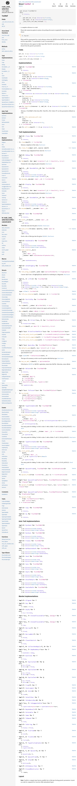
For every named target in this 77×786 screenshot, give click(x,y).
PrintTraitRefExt (34, 331)
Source (21, 6)
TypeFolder (28, 434)
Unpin (27, 572)
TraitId (47, 18)
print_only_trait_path (29, 334)
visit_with (25, 451)
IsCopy (52, 616)
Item (45, 93)
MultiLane (26, 763)
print (23, 326)
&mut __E (44, 208)
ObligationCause (34, 395)
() (45, 21)
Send (27, 556)
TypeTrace (26, 400)
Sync (27, 564)
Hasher (26, 223)
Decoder (26, 173)
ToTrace (31, 390)
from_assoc (28, 96)
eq (22, 305)
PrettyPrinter (27, 323)
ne (22, 311)
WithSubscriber (31, 766)
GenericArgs (48, 19)
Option (47, 272)
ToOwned (28, 718)
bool (50, 305)
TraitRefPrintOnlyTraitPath (55, 334)
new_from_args (29, 73)
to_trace (24, 393)
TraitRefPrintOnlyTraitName (55, 340)
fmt (22, 161)
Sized (26, 233)
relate (23, 374)
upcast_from (25, 474)
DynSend (28, 525)
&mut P (36, 326)
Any (26, 603)
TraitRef (28, 67)
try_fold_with (26, 415)
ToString (28, 724)
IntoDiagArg (30, 266)
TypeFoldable (30, 406)
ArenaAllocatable (37, 616)
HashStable (29, 241)
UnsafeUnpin (30, 579)
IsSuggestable (36, 703)
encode (23, 208)
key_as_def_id (26, 361)
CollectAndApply (34, 646)
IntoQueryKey (30, 700)
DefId (47, 361)
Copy (27, 508)
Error (62, 161)
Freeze (28, 541)
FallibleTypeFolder (51, 420)
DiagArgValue (65, 272)
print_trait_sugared (28, 337)
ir (40, 2)
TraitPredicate (57, 468)
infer (32, 2)
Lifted (25, 291)
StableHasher (38, 255)
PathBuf (53, 272)
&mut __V (34, 454)
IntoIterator (29, 93)
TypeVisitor (33, 456)
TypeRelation (27, 385)
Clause (24, 482)
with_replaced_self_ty (32, 117)
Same (27, 715)
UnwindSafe (29, 587)
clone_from (25, 148)
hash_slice (25, 228)
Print (33, 320)
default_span (26, 348)
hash (22, 219)
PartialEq (29, 299)
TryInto (31, 737)
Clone (27, 136)
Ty (43, 122)
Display (28, 184)
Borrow (28, 628)
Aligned (28, 600)
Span (53, 348)
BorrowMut (29, 634)
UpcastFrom (29, 468)
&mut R (32, 376)
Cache (25, 355)
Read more (42, 145)
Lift (29, 279)
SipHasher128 (48, 255)
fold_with (24, 431)
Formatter (41, 161)
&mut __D (38, 179)
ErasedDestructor (32, 769)
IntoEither (29, 697)
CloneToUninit (30, 640)
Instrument (29, 688)
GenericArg (64, 93)
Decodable (33, 168)
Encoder (26, 202)
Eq (26, 514)
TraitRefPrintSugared (51, 337)
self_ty (27, 127)
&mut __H (44, 219)
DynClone (28, 656)
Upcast (33, 751)
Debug (27, 155)
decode (23, 179)
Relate (28, 368)
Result (53, 161)
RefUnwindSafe (30, 548)
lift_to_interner (27, 294)
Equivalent (32, 662)
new (25, 83)
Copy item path (33, 4)
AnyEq (27, 609)
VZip (29, 760)
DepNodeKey (35, 649)
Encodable (33, 197)
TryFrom (31, 730)
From (27, 685)
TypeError (41, 382)
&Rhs (36, 311)
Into (49, 93)
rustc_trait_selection (24, 2)
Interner (26, 14)
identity (27, 106)
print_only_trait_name (29, 340)
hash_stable (25, 250)
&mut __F (33, 419)
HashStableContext (31, 260)
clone (23, 142)
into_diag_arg (26, 272)
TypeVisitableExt (34, 743)
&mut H (51, 228)
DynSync (28, 533)
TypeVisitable (30, 442)
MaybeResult (30, 709)
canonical (37, 2)
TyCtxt (56, 320)
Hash (27, 214)
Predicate (26, 494)
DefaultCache (36, 355)
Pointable (29, 712)
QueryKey (31, 345)
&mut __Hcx (31, 253)
